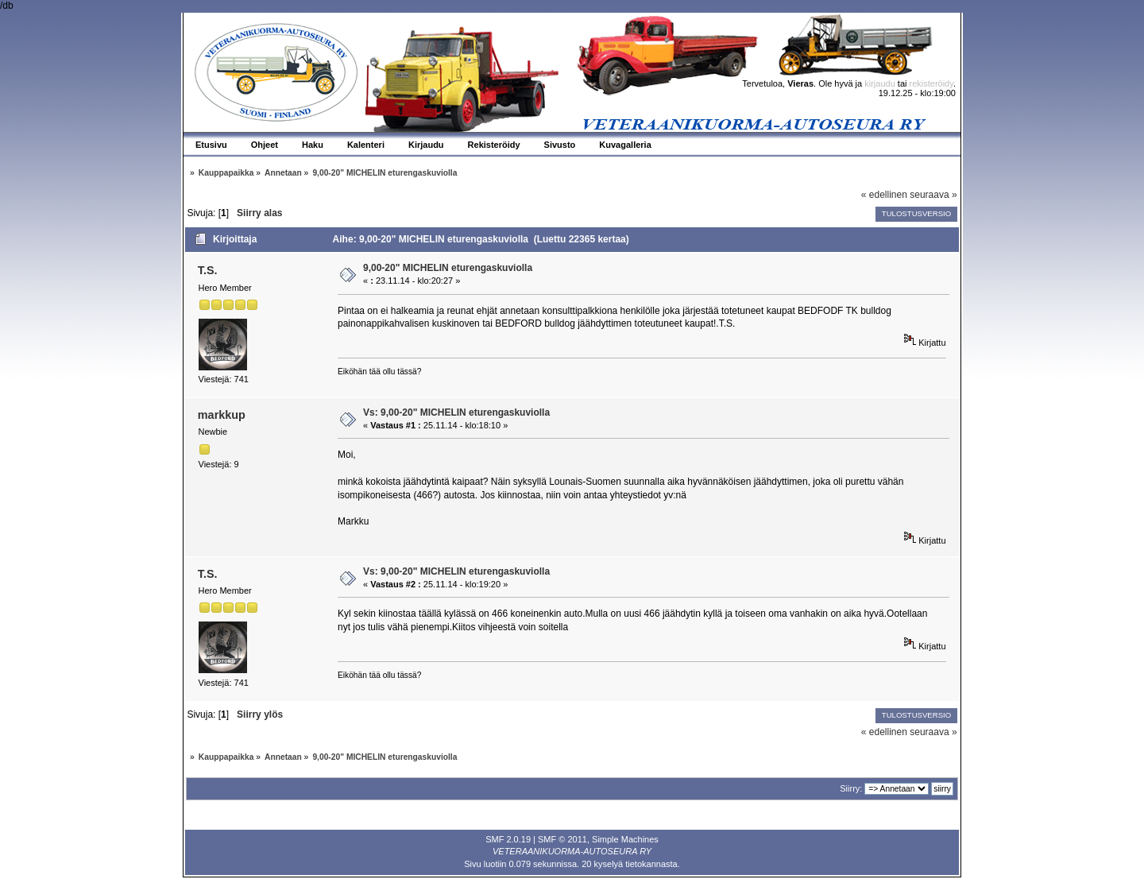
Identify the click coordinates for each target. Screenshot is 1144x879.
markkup (221, 415)
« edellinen (884, 194)
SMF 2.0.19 (508, 839)
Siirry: (851, 788)
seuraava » (933, 194)
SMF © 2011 (562, 839)
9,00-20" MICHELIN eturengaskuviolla (447, 267)
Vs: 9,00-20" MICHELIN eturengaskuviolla (456, 412)
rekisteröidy (931, 83)
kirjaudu (879, 83)
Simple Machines (625, 839)
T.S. (208, 270)
